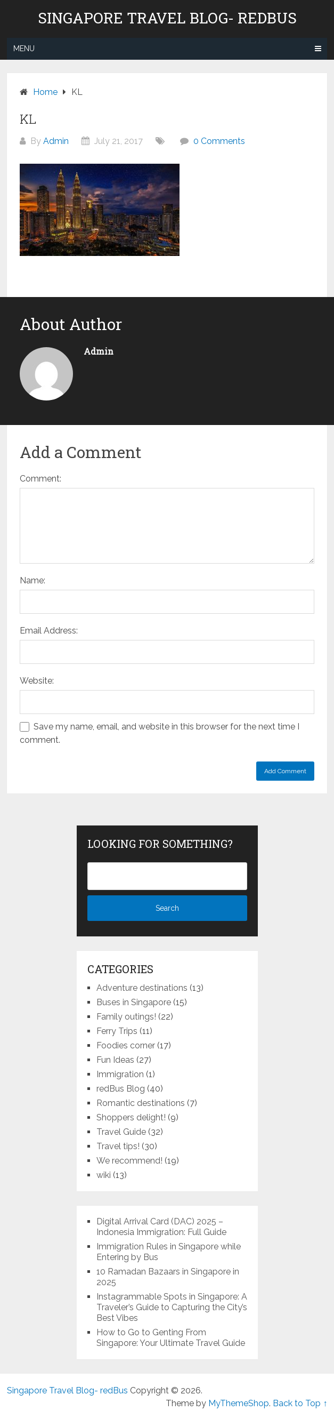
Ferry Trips (116, 1031)
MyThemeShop (238, 1403)
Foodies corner (125, 1045)
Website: (37, 681)
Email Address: (49, 631)
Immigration (120, 1074)
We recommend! (129, 1161)
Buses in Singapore (133, 1002)
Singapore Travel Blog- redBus (167, 18)
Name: (32, 580)
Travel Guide (121, 1132)
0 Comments (219, 141)
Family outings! (126, 1017)
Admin (56, 141)
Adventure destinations (142, 988)
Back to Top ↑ (300, 1403)
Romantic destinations (140, 1103)
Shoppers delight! (131, 1117)
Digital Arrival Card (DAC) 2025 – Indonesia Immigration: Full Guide (161, 1226)
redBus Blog (120, 1089)
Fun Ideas (115, 1060)
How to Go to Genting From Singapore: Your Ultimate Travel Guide (170, 1337)
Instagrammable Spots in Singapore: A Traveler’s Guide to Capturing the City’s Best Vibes (171, 1307)
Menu (24, 48)
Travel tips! (118, 1146)
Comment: (40, 479)
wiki (103, 1175)
